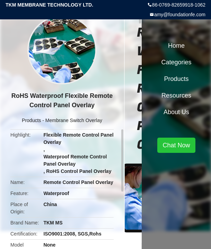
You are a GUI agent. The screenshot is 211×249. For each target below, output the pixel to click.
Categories (176, 62)
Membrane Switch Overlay (73, 120)
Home (176, 45)
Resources (176, 95)
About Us (176, 112)
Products (31, 120)
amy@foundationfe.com (179, 14)
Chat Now (176, 145)
